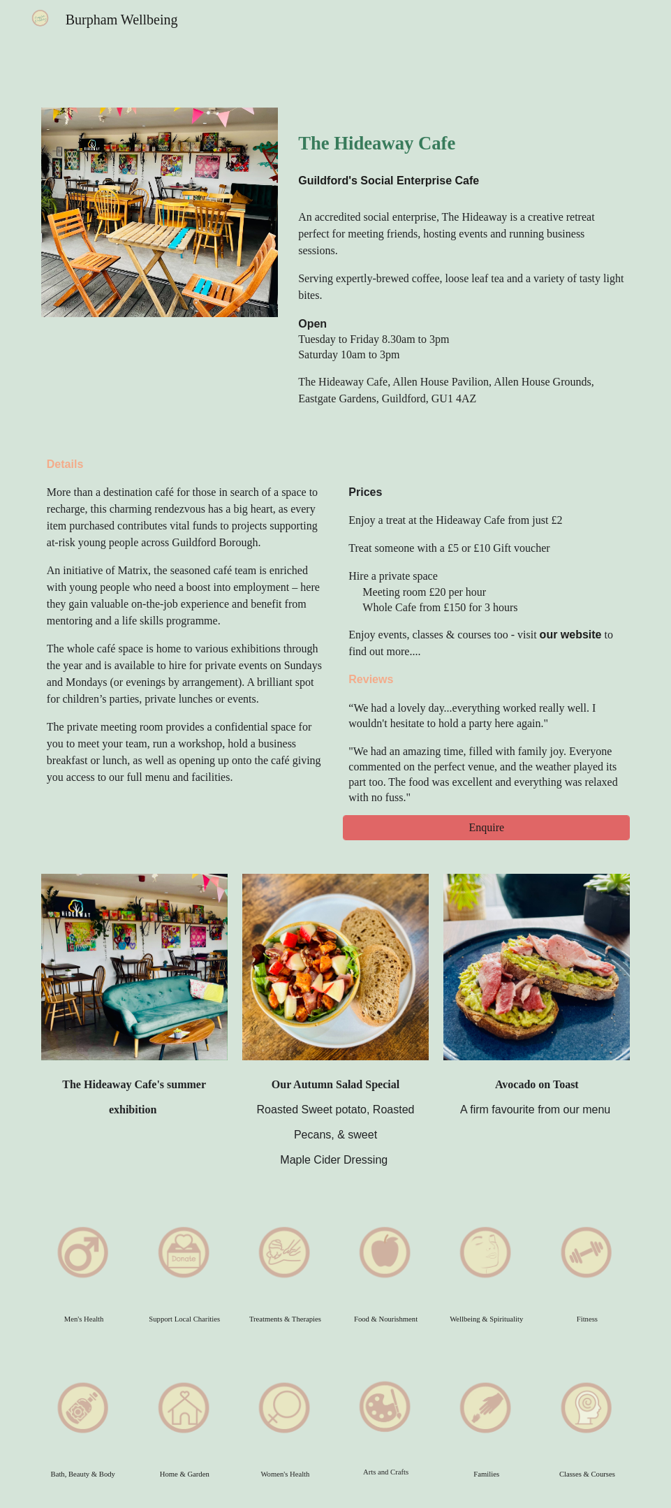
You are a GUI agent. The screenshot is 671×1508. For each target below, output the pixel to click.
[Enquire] (486, 827)
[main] (461, 153)
